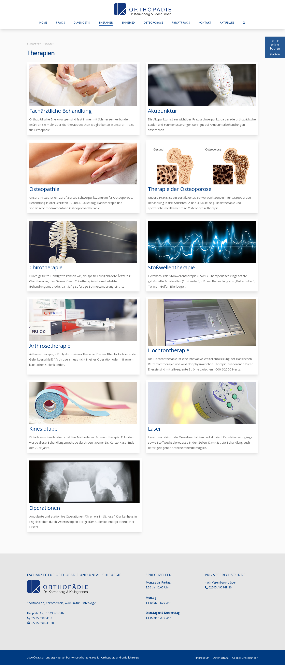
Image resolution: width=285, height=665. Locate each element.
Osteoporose (153, 22)
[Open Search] (244, 23)
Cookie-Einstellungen (245, 658)
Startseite (33, 43)
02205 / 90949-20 (220, 587)
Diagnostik (82, 22)
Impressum (202, 658)
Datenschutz (221, 658)
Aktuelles (227, 22)
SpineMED (128, 22)
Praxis (60, 22)
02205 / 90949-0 (41, 618)
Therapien (106, 22)
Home (43, 22)
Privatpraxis (181, 22)
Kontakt (205, 22)
